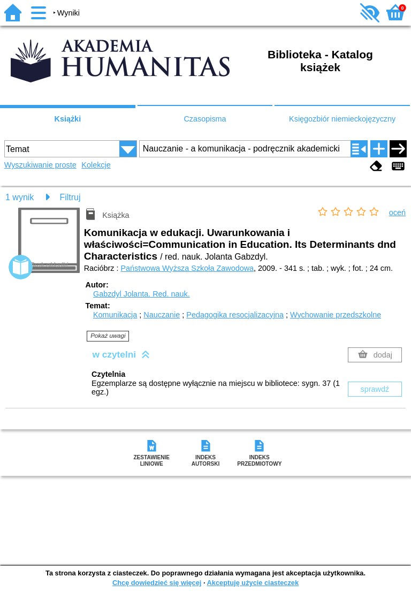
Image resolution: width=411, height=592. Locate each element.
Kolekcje (95, 165)
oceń (397, 212)
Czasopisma (205, 119)
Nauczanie (161, 314)
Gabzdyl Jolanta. (141, 294)
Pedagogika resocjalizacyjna (235, 314)
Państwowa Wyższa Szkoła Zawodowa (187, 268)
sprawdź (375, 389)
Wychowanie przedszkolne (335, 314)
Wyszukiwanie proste (40, 165)
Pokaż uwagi (107, 335)
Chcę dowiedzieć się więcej (156, 583)
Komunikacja (115, 314)
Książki (68, 119)
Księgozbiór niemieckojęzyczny (342, 119)
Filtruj (69, 197)
